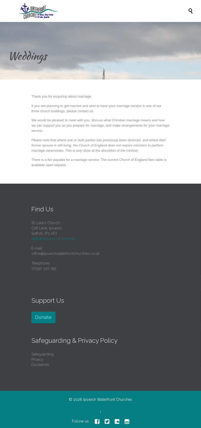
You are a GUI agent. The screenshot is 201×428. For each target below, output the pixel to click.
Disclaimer (40, 365)
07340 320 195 (43, 268)
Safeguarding (42, 354)
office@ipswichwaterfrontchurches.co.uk (65, 253)
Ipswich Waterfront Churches (107, 399)
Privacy (37, 359)
